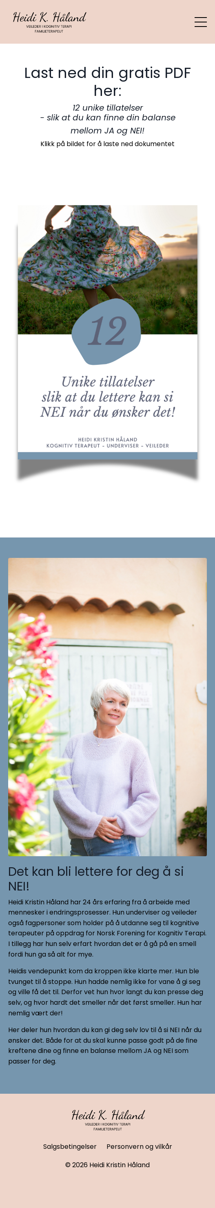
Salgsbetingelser (70, 1146)
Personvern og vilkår (139, 1146)
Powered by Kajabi (107, 1187)
